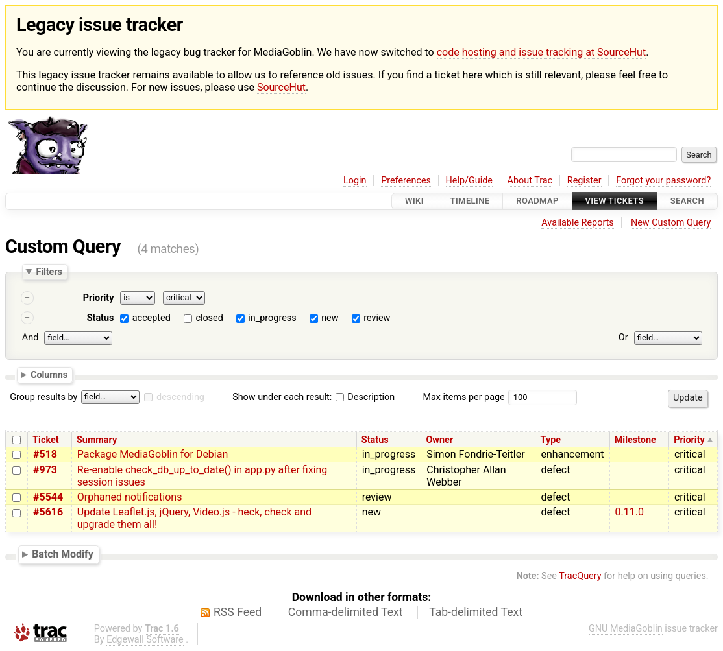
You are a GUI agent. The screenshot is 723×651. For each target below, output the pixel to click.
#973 (45, 470)
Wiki (414, 201)
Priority (98, 297)
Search (687, 201)
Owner (439, 439)
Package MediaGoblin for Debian (152, 454)
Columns (49, 375)
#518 (45, 454)
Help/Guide (469, 180)
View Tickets (614, 201)
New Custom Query (671, 222)
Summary (97, 439)
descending (180, 397)
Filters (49, 271)
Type (551, 439)
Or (623, 337)
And (30, 337)
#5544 (48, 497)
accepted (151, 318)
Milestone (635, 439)
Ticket (45, 439)
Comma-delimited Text (345, 612)
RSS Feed (238, 612)
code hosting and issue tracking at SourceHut (541, 52)
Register (584, 180)
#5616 (48, 512)
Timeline (470, 201)
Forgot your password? (663, 180)
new (329, 318)
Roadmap (537, 201)
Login (355, 180)
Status (100, 318)
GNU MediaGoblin (626, 628)
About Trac (530, 180)
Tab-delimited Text (475, 612)
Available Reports (577, 222)
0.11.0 (629, 512)
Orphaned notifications (129, 497)
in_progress (272, 318)
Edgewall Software (145, 639)
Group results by (43, 397)
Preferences (406, 180)
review (376, 318)
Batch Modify (62, 554)
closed (209, 318)
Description (365, 397)
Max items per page (463, 397)
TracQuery (580, 576)
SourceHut (281, 87)
